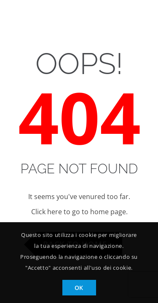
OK (79, 288)
